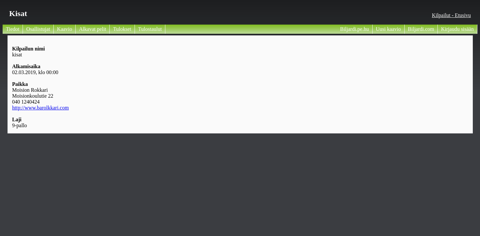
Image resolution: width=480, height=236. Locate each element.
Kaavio (64, 29)
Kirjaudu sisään (457, 29)
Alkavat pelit (92, 29)
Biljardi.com (421, 29)
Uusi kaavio (388, 29)
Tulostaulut (150, 29)
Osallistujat (38, 29)
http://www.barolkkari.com (40, 107)
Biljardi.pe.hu (354, 29)
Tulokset (122, 29)
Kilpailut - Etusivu (451, 15)
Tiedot (12, 29)
